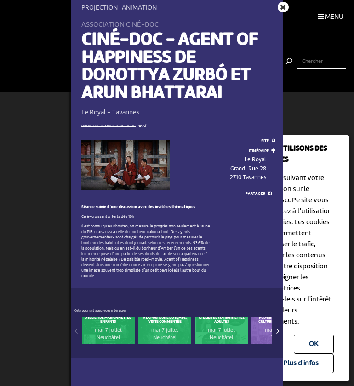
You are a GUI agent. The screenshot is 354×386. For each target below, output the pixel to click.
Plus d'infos (301, 363)
